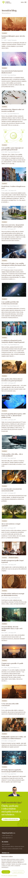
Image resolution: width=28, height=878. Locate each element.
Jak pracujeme (6, 844)
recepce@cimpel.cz (7, 837)
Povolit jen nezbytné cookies (9, 875)
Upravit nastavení (18, 872)
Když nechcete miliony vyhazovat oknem (13, 846)
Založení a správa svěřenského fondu (12, 848)
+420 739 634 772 (7, 835)
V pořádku (6, 872)
